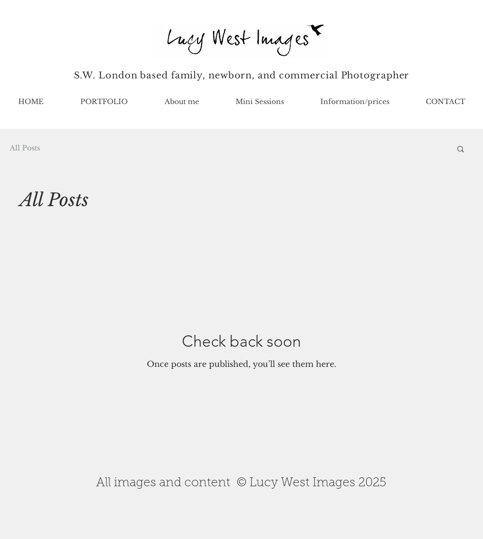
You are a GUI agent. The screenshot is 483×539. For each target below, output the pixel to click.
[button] (104, 101)
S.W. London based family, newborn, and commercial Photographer (242, 75)
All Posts (25, 148)
